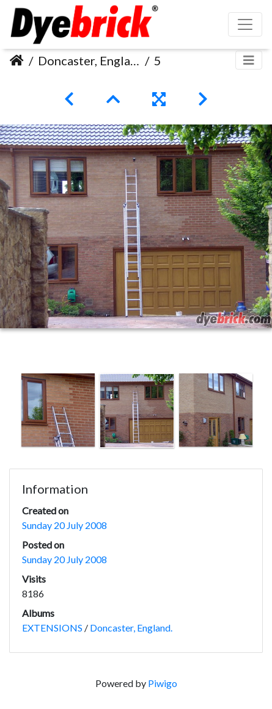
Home (17, 60)
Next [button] (263, 413)
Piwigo (162, 683)
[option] (57, 410)
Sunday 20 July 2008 (64, 525)
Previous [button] (9, 413)
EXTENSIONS (52, 627)
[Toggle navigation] (248, 60)
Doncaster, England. (89, 60)
